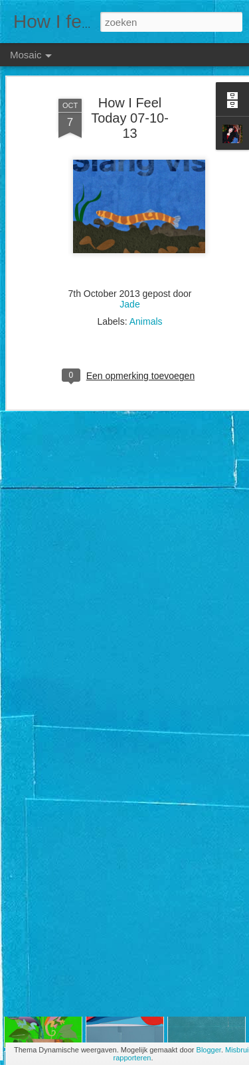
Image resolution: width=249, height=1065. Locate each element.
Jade (129, 274)
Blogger (209, 1050)
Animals (146, 291)
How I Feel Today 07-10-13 (130, 87)
